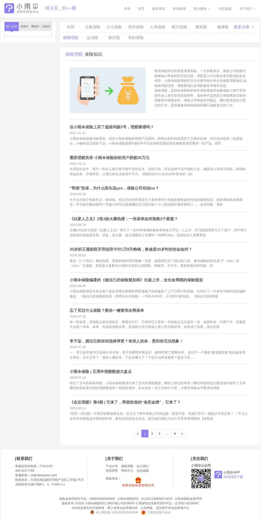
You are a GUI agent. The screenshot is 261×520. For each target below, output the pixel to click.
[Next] (182, 433)
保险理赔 (127, 466)
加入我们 (143, 466)
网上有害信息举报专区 (122, 508)
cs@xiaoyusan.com (43, 475)
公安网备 (147, 508)
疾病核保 (179, 8)
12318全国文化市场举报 (88, 508)
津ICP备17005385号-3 (122, 503)
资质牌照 (112, 470)
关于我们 (245, 8)
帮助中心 (127, 470)
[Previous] (137, 433)
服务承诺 (158, 8)
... (167, 433)
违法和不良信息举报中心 (172, 508)
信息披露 (225, 8)
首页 (141, 8)
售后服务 (200, 8)
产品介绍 (112, 466)
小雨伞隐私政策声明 (188, 498)
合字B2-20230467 (187, 503)
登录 (127, 8)
